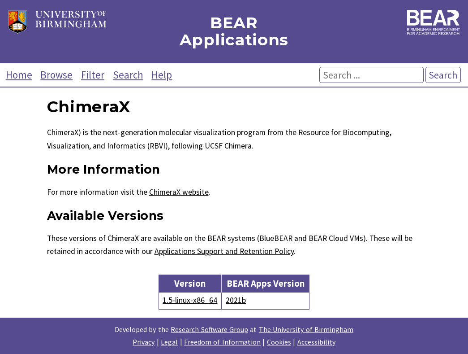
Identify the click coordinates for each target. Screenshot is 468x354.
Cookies (279, 341)
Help (161, 74)
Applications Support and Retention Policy (224, 251)
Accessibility (316, 341)
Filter (92, 74)
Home (19, 74)
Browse (56, 74)
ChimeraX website (179, 192)
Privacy (144, 341)
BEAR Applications (234, 31)
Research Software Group (209, 329)
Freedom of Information (222, 341)
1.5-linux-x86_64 (190, 300)
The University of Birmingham (306, 329)
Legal (169, 341)
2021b (236, 300)
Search (128, 74)
